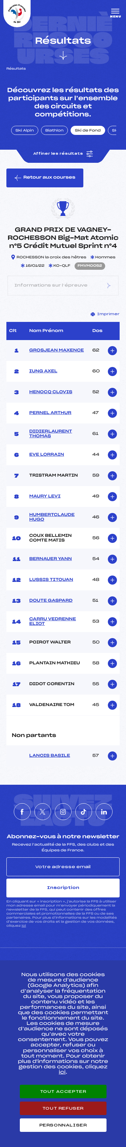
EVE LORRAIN (46, 455)
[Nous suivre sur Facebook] (22, 811)
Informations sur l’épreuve (63, 285)
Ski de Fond (88, 131)
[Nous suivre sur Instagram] (63, 811)
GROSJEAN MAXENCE (56, 350)
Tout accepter (63, 1091)
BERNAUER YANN (50, 559)
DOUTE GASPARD (51, 601)
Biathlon (54, 131)
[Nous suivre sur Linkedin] (104, 811)
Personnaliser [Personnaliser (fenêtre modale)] (63, 1125)
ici (24, 925)
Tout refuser (63, 1108)
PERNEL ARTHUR (50, 413)
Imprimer (105, 314)
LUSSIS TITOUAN (51, 580)
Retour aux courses (44, 178)
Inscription (63, 888)
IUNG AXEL (43, 371)
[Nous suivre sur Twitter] (42, 811)
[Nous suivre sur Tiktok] (83, 811)
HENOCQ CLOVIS (50, 392)
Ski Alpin (24, 131)
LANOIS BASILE (49, 756)
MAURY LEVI (44, 496)
